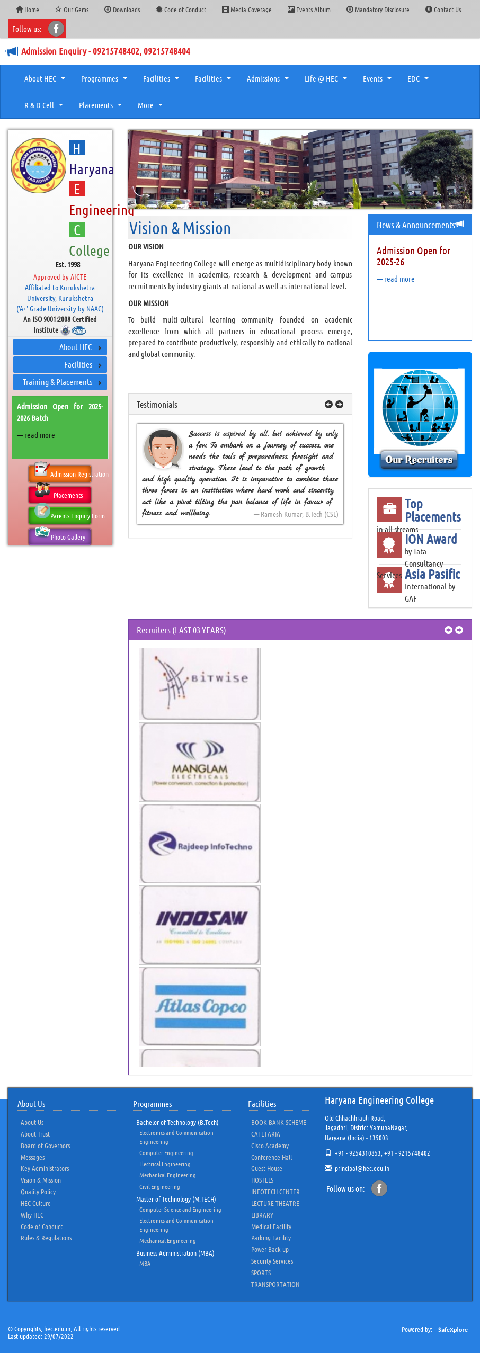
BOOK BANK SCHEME (278, 1121)
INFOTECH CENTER (275, 1191)
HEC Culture (36, 1202)
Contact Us (443, 9)
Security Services (272, 1260)
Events (378, 82)
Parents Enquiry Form (62, 513)
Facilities (162, 82)
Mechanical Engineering (167, 1174)
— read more (36, 435)
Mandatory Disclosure (378, 9)
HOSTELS (262, 1179)
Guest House (266, 1168)
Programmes (105, 82)
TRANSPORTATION (275, 1284)
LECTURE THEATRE (275, 1202)
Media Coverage (247, 9)
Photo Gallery (59, 535)
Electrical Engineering (165, 1163)
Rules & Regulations (46, 1237)
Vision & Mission (41, 1179)
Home (27, 9)
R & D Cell (45, 108)
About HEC (46, 82)
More (151, 108)
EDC (419, 82)
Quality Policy (38, 1191)
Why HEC (32, 1214)
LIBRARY (262, 1214)
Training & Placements (57, 382)
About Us (32, 1121)
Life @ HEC (327, 82)
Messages (33, 1156)
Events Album (309, 9)
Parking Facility (271, 1237)
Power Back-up (270, 1249)
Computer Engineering (166, 1152)
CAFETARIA (265, 1133)
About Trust (35, 1133)
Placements (102, 108)
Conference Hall (271, 1156)
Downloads (122, 9)
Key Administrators (45, 1168)
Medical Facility (271, 1226)
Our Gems (71, 9)
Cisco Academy (270, 1145)
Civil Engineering (159, 1186)
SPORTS (261, 1272)
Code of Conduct (181, 9)
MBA (144, 1263)
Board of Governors (45, 1145)
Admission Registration (62, 472)
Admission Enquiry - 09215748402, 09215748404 (105, 51)
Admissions (269, 82)
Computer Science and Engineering (180, 1209)
